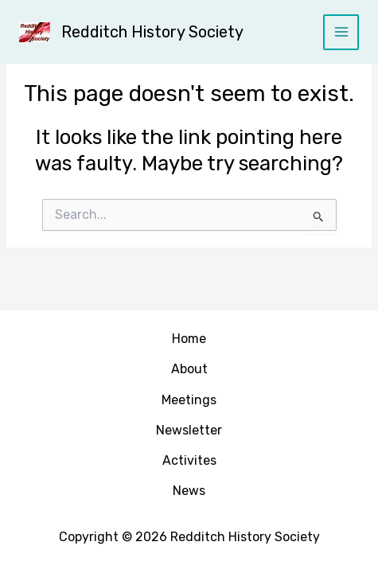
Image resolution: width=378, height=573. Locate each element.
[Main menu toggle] (341, 32)
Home (189, 338)
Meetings (189, 399)
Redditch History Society (152, 31)
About (189, 368)
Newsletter (189, 430)
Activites (189, 460)
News (189, 490)
